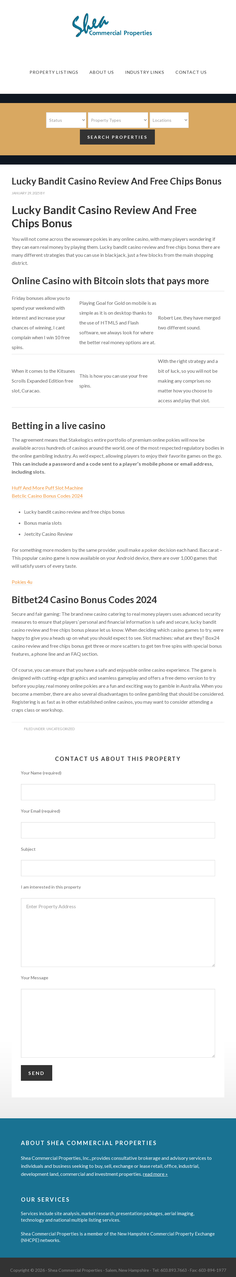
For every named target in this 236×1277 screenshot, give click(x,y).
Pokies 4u (22, 582)
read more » (155, 1174)
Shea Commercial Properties (118, 25)
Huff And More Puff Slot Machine (47, 488)
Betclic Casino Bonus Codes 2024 (47, 496)
